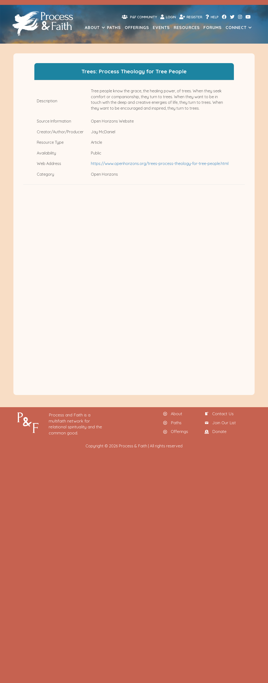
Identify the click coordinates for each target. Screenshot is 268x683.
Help (212, 17)
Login (168, 17)
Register (190, 17)
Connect (236, 27)
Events (161, 27)
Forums (212, 27)
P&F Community (139, 17)
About (92, 27)
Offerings (137, 27)
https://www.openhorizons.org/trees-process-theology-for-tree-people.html (160, 163)
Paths (114, 27)
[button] (103, 27)
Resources (187, 27)
